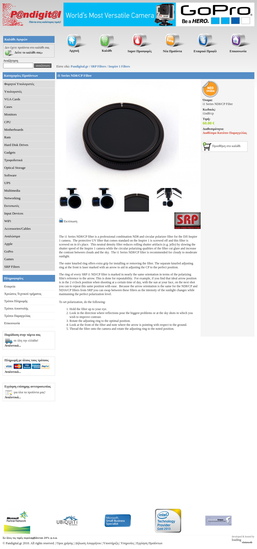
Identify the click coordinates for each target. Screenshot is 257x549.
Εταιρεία (9, 286)
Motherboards (13, 130)
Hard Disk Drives (16, 145)
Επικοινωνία (12, 323)
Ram (7, 137)
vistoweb (247, 542)
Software (10, 175)
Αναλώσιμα (12, 236)
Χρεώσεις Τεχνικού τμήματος (22, 294)
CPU (7, 122)
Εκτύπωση (68, 221)
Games (9, 259)
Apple (8, 244)
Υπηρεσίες (127, 543)
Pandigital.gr (79, 66)
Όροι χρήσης (65, 543)
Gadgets (9, 152)
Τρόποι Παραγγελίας (17, 316)
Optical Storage (14, 168)
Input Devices (13, 213)
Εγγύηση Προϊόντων (149, 543)
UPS (7, 183)
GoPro (8, 251)
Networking (12, 198)
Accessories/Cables (17, 229)
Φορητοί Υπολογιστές (19, 84)
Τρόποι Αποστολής (16, 308)
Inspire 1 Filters (119, 66)
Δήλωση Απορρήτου (88, 543)
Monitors (10, 114)
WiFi (7, 221)
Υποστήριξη (111, 543)
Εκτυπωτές (11, 206)
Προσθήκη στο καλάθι (221, 146)
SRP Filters (98, 66)
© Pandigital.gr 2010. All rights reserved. (29, 543)
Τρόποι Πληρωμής (16, 301)
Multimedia (12, 190)
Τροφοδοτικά (13, 160)
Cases (8, 107)
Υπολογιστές (13, 91)
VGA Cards (12, 99)
